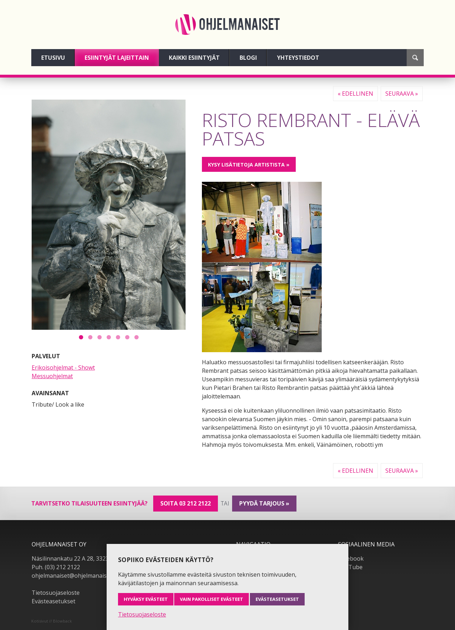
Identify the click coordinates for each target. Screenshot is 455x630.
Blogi (248, 58)
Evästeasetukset (53, 601)
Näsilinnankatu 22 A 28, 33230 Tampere (85, 558)
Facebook (351, 558)
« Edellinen (355, 93)
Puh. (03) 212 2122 (56, 567)
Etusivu (53, 58)
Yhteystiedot (298, 58)
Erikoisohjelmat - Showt (63, 367)
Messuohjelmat (52, 376)
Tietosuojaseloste (56, 593)
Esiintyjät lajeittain (117, 58)
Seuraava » (401, 93)
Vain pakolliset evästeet (211, 599)
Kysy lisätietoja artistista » (248, 164)
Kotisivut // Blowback (51, 621)
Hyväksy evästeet (146, 599)
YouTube (350, 567)
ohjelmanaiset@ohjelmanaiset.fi (74, 575)
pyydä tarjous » (264, 503)
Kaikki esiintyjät (194, 58)
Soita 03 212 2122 (185, 503)
